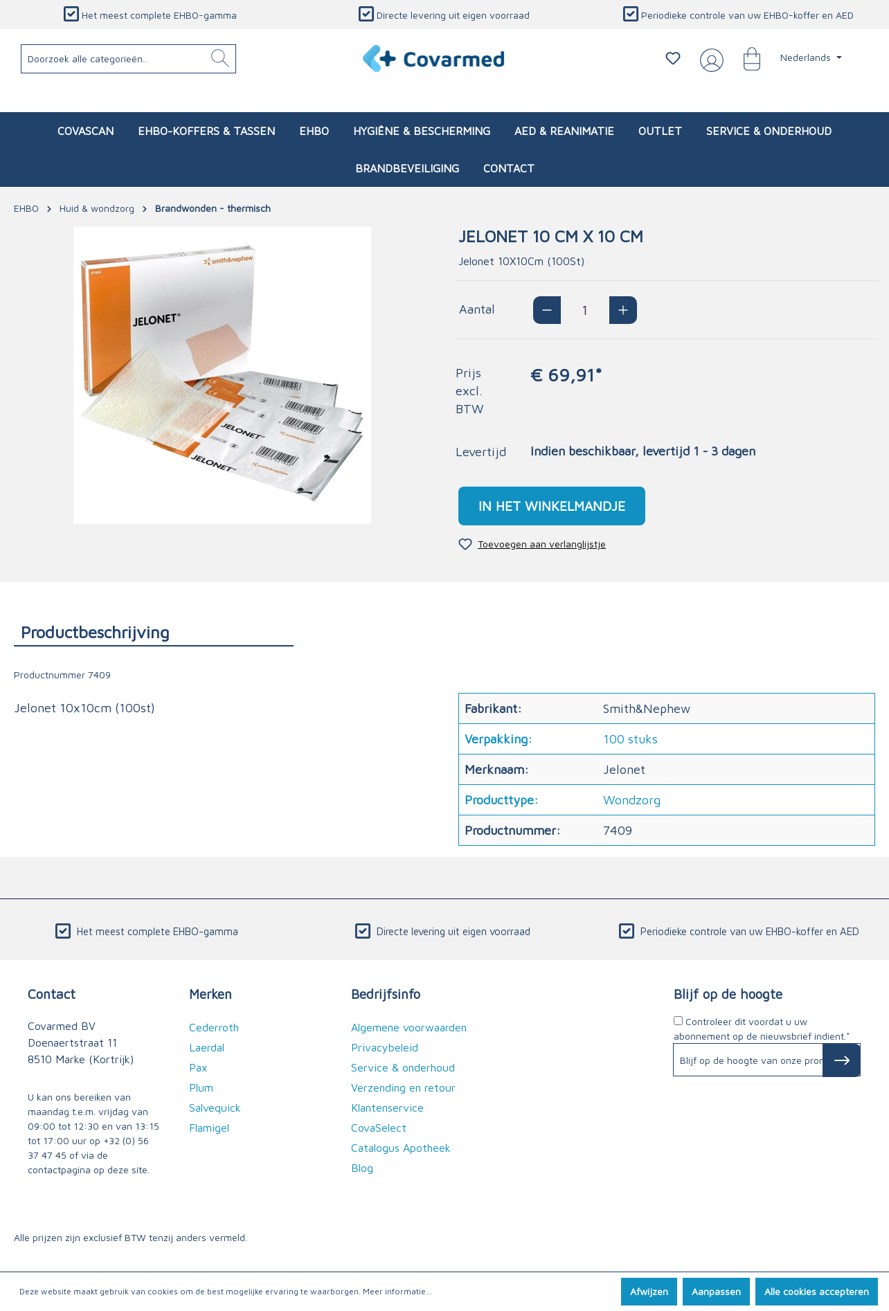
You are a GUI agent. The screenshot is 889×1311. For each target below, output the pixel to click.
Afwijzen (649, 1291)
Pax (198, 1067)
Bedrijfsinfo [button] (385, 994)
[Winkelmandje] (745, 58)
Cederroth (214, 1027)
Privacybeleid (384, 1047)
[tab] (154, 632)
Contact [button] (51, 994)
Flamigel (209, 1127)
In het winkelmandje (551, 506)
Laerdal (206, 1047)
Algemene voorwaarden (409, 1027)
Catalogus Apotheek (401, 1147)
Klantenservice (387, 1107)
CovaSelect (378, 1127)
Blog (362, 1167)
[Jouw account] (709, 59)
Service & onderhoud (403, 1067)
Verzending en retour (403, 1087)
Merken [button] (210, 994)
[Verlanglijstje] (673, 58)
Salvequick (215, 1107)
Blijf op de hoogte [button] (728, 994)
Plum (201, 1087)
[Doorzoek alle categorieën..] (128, 59)
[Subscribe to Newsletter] (842, 1060)
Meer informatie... (397, 1291)
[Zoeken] (220, 59)
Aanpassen (716, 1291)
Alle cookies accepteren (816, 1291)
